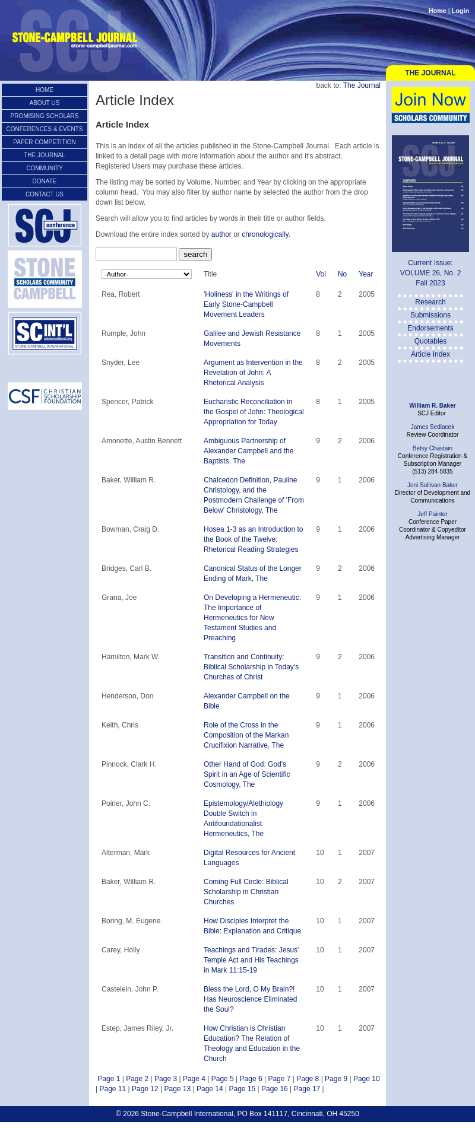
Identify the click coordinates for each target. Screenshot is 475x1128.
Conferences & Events (45, 129)
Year (366, 274)
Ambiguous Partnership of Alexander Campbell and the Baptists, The (248, 451)
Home (437, 10)
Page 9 (336, 1079)
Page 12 (145, 1089)
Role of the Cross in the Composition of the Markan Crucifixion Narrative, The (246, 735)
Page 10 (366, 1079)
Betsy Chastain (432, 448)
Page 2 (137, 1079)
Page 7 (279, 1079)
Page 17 (307, 1089)
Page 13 (177, 1089)
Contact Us (45, 194)
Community (44, 168)
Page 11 (112, 1089)
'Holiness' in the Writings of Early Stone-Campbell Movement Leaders (246, 304)
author (221, 234)
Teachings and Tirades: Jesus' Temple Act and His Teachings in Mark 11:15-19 (251, 960)
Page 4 (194, 1079)
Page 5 (222, 1079)
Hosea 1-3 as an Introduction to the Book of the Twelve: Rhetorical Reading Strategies (253, 539)
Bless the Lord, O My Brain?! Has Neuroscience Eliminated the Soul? (250, 999)
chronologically (265, 234)
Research (430, 302)
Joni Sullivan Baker (432, 485)
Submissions (430, 315)
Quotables (430, 341)
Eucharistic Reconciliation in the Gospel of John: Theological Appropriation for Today (254, 412)
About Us (45, 103)
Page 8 (307, 1079)
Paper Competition (44, 142)
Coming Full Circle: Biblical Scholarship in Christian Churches (246, 892)
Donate (45, 181)
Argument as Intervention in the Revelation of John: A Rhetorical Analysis (253, 372)
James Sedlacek (432, 427)
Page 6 (251, 1079)
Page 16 (274, 1089)
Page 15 (242, 1089)
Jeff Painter (432, 514)
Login (460, 10)
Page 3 (165, 1079)
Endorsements (430, 328)
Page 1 (108, 1079)
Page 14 (210, 1089)
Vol (321, 274)
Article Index (430, 354)
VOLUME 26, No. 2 (430, 273)
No (342, 274)
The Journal (430, 73)
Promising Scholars (44, 116)
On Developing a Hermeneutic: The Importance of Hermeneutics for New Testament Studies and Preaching (252, 617)
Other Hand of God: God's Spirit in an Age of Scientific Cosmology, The (247, 774)
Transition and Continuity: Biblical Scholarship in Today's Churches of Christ (251, 667)
